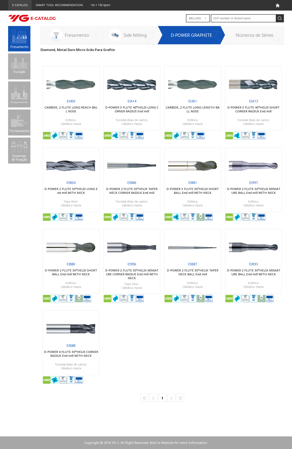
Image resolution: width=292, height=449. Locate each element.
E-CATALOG (20, 5)
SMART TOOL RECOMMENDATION (59, 5)
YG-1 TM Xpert (100, 5)
